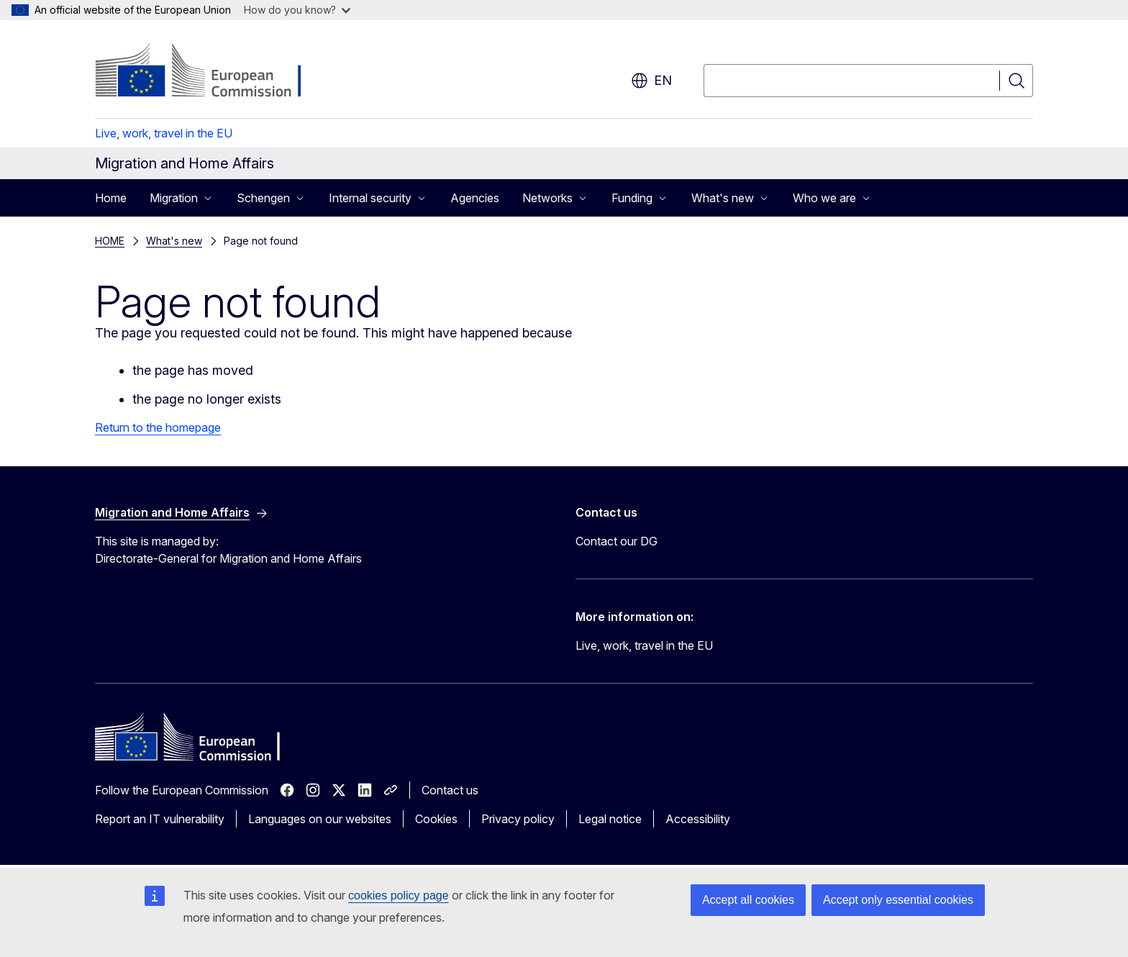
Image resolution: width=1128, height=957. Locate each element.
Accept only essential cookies (898, 900)
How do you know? (297, 10)
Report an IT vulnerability (159, 819)
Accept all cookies (748, 900)
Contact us (450, 790)
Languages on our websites (319, 819)
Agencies (474, 198)
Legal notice (610, 819)
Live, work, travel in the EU (163, 133)
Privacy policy (518, 819)
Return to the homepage (158, 427)
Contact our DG (617, 541)
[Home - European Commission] (211, 72)
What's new (174, 241)
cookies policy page (398, 895)
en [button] (651, 80)
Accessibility (697, 819)
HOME (109, 241)
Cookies (436, 819)
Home (111, 198)
